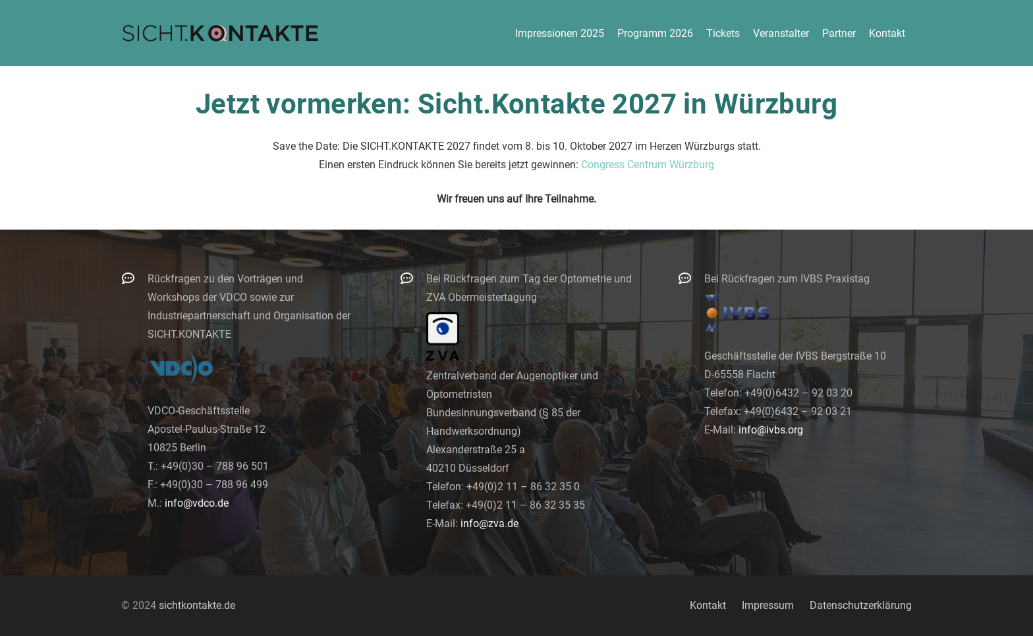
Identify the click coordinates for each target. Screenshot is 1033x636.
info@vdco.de (197, 503)
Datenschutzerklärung (861, 605)
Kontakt (708, 605)
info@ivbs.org (771, 430)
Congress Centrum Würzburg (647, 164)
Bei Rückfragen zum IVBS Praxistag (787, 278)
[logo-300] (220, 33)
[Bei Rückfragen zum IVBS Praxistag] (691, 278)
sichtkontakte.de (197, 605)
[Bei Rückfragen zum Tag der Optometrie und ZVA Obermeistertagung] (413, 278)
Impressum (768, 605)
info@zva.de (489, 523)
